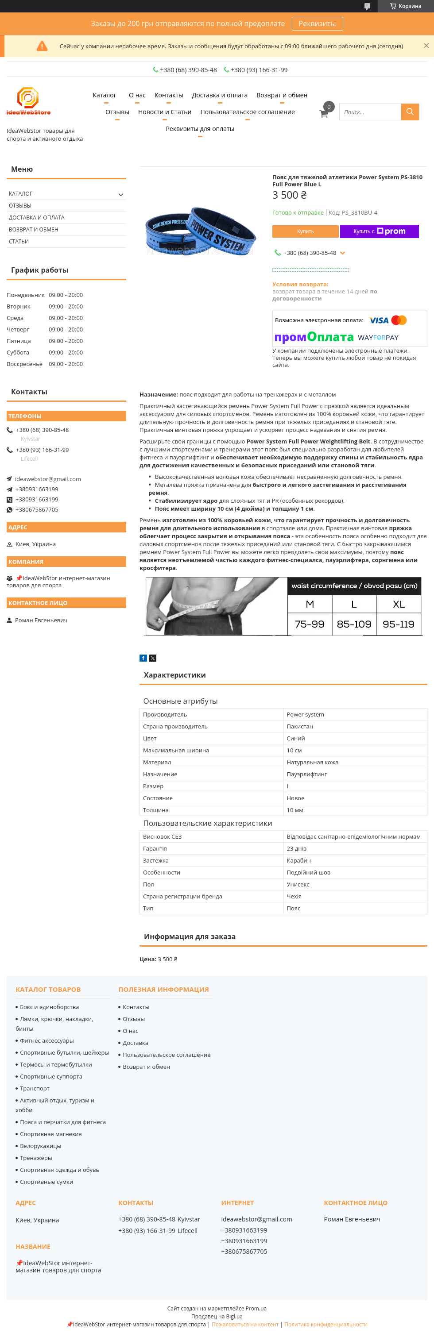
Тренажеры (36, 1158)
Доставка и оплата (220, 95)
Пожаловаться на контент (245, 1324)
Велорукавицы (40, 1146)
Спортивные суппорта (51, 1076)
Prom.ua (256, 1308)
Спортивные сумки (46, 1182)
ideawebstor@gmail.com (48, 478)
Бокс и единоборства (49, 1007)
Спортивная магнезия (51, 1134)
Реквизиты (317, 23)
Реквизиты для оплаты (200, 128)
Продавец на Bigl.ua (217, 1316)
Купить (305, 231)
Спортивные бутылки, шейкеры (64, 1052)
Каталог (104, 95)
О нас (137, 95)
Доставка (135, 1043)
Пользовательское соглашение (247, 112)
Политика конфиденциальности (326, 1324)
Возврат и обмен (281, 95)
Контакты (169, 95)
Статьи (19, 241)
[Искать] (410, 112)
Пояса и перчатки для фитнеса (63, 1122)
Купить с (379, 231)
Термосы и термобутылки (56, 1064)
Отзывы (117, 112)
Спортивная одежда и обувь (59, 1170)
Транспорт (35, 1088)
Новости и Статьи (165, 112)
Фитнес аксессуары (47, 1040)
